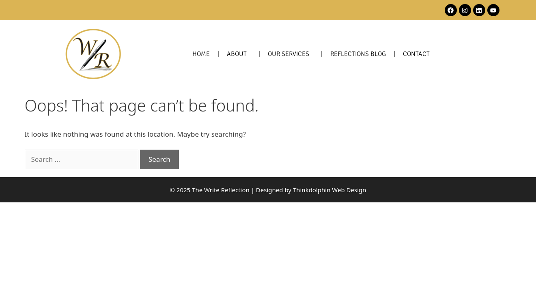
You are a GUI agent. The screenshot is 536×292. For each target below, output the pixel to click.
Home (201, 54)
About (239, 54)
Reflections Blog (358, 54)
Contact (416, 54)
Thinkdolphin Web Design (329, 190)
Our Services (290, 54)
